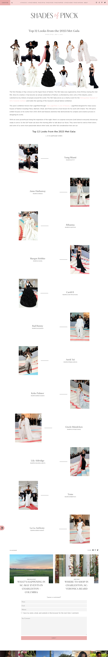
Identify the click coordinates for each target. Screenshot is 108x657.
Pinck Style (41, 2)
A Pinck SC (23, 2)
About (86, 2)
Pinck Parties (58, 2)
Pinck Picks (49, 2)
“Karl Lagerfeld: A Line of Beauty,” (58, 106)
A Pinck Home (68, 2)
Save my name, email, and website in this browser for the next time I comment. (51, 613)
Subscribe (5, 2)
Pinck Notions (78, 2)
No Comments (13, 550)
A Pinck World (32, 2)
